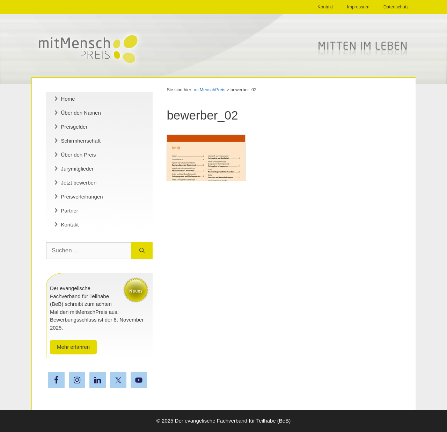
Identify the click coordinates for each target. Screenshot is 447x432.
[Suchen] (142, 250)
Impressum (358, 6)
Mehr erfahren (73, 347)
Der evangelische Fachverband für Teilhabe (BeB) (233, 421)
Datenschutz (396, 6)
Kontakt (325, 6)
